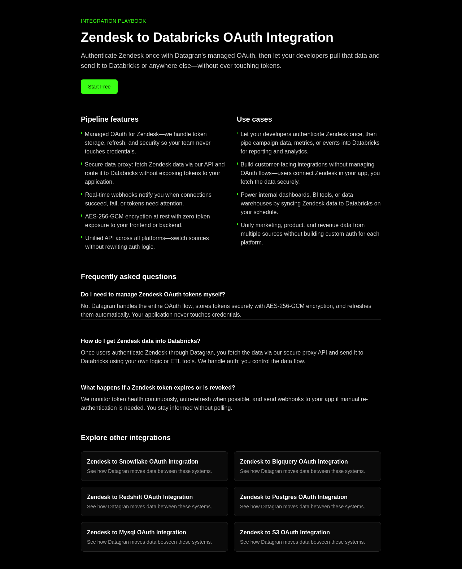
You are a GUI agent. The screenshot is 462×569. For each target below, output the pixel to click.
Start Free (99, 87)
